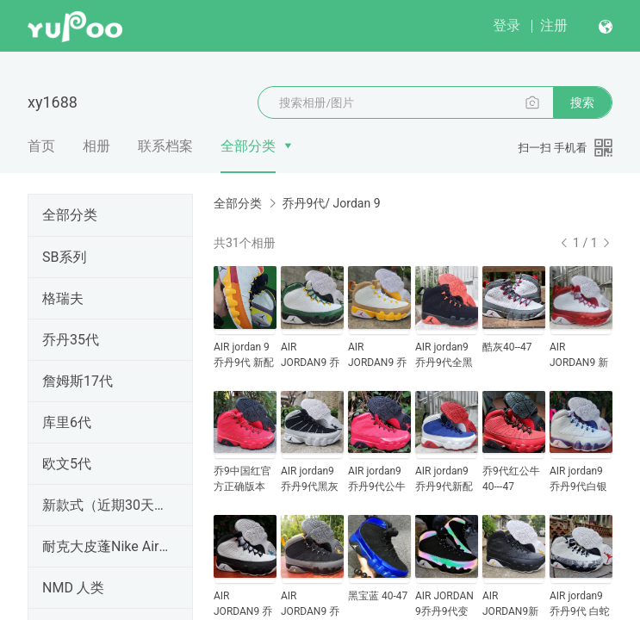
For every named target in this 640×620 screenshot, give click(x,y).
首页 (41, 146)
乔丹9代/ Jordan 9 (331, 203)
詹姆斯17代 (77, 381)
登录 (506, 25)
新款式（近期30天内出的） (106, 505)
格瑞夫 (63, 298)
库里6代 (66, 422)
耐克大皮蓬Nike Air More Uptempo (106, 546)
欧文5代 (66, 464)
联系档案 (165, 146)
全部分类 (248, 146)
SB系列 (64, 257)
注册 (554, 25)
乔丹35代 (70, 340)
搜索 (582, 102)
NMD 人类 (73, 588)
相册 (96, 146)
